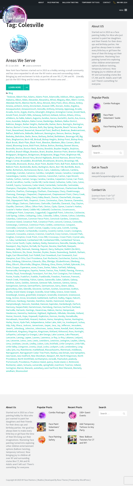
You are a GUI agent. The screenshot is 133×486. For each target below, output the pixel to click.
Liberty (81, 340)
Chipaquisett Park (19, 200)
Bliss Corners (67, 142)
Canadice (67, 172)
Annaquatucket (13, 108)
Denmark (26, 249)
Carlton (17, 179)
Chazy (62, 191)
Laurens (36, 337)
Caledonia (54, 169)
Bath (40, 127)
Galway (73, 279)
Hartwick (20, 310)
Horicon (53, 316)
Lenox (23, 340)
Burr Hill (60, 166)
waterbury (38, 368)
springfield (48, 364)
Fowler (16, 276)
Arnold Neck (79, 111)
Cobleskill (45, 209)
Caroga (33, 179)
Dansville (64, 243)
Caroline (50, 179)
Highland (41, 313)
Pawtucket (62, 358)
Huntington (77, 319)
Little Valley (11, 346)
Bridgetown (33, 154)
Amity (26, 105)
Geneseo (57, 282)
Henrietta (22, 313)
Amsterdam (35, 105)
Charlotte (10, 191)
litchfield (54, 343)
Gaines (40, 279)
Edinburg (16, 261)
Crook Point (31, 236)
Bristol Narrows (60, 157)
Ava (76, 118)
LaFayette (11, 334)
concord (58, 221)
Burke (34, 166)
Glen (20, 288)
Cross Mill (42, 236)
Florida (9, 273)
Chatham (41, 191)
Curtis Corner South (15, 243)
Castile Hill (36, 182)
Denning (35, 249)
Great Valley (49, 291)
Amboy (79, 102)
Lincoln (25, 343)
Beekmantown (78, 130)
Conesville (77, 221)
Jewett (9, 328)
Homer (9, 316)
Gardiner (10, 282)
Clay (73, 203)
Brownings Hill (71, 160)
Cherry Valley (24, 197)
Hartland (76, 307)
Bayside (58, 127)
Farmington (24, 270)
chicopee (76, 197)
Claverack (65, 203)
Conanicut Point (46, 221)
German (22, 285)
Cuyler (28, 243)
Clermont (19, 206)
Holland (79, 313)
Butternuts (18, 169)
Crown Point (65, 236)
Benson (60, 133)
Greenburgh (11, 294)
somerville (37, 364)
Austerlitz (62, 118)
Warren (20, 368)
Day (18, 246)
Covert (67, 230)
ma (17, 349)
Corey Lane (55, 227)
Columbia (80, 215)
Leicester (14, 340)
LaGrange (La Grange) (27, 334)
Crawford (49, 233)
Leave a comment (33, 65)
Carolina (41, 179)
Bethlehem (59, 136)
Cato (74, 182)
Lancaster (10, 337)
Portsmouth (12, 361)
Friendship (24, 279)
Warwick (29, 368)
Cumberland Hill (34, 239)
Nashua (54, 352)
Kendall (64, 328)
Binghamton (18, 139)
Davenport (11, 246)
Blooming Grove (20, 145)
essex (33, 267)
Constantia (22, 227)
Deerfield (61, 246)
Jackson (27, 325)
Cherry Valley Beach (40, 197)
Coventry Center (55, 230)
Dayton (24, 246)
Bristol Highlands (43, 157)
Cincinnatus (51, 200)
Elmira (59, 264)
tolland (77, 364)
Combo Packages (111, 103)
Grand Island (19, 291)
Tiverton (69, 364)
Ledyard (78, 337)
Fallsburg (71, 267)
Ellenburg (75, 261)
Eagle (8, 255)
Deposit (44, 249)
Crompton (20, 236)
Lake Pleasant (72, 334)
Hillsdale (62, 313)
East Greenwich (64, 255)
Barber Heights (30, 124)
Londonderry (71, 346)
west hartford (51, 368)
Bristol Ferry (28, 157)
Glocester (36, 288)
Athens (70, 115)
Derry (51, 249)
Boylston (74, 148)
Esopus (15, 267)
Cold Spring (11, 215)
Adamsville (54, 96)
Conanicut (74, 218)
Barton (9, 127)
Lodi (61, 346)
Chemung (10, 194)
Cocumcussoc (68, 209)
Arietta (31, 111)
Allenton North (29, 102)
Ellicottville (25, 264)
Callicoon (65, 169)
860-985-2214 (122, 2)
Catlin (68, 182)
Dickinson (17, 252)
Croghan (10, 236)
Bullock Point (12, 166)
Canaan (58, 172)
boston (19, 148)
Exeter (47, 267)
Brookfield (37, 160)
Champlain (21, 188)
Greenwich (63, 294)
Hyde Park (25, 322)
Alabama (10, 99)
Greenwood (74, 294)
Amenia (9, 105)
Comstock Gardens (59, 218)
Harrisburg (47, 307)
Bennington (49, 133)
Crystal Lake (78, 236)
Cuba (11, 239)
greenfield (31, 294)
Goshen (54, 288)
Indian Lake (50, 322)
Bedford (56, 130)
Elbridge (51, 261)
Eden (8, 261)
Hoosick (17, 316)
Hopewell (32, 316)
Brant (42, 151)
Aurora (53, 118)
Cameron (30, 172)
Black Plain (24, 142)
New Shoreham (38, 355)
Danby (44, 243)
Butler (9, 169)
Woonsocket (22, 371)
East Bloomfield (20, 255)
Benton (68, 133)
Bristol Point (75, 157)
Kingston (32, 331)
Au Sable (20, 118)
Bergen (76, 133)
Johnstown (40, 328)
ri (67, 361)
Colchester (79, 212)
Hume (50, 319)
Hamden (31, 300)
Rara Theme (62, 480)
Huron (16, 322)
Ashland (54, 115)
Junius (50, 328)
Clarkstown (34, 203)
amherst (18, 105)
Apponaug (69, 108)
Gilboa (71, 285)
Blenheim (55, 142)
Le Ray (54, 337)
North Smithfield (26, 358)
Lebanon (69, 337)
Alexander (33, 99)
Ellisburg (45, 264)
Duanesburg (62, 252)
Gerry (57, 285)
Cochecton (56, 209)
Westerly (77, 368)
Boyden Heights (61, 148)
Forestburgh (26, 273)
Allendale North (13, 102)
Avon (8, 121)
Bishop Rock (77, 139)
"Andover (11, 96)
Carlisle (9, 179)
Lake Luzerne (57, 334)
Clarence (68, 200)
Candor (22, 175)
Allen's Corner (77, 99)
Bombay (59, 145)
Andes (67, 105)
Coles (39, 215)
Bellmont (39, 133)
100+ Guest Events (84, 414)
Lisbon (40, 343)
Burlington (43, 166)
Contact (107, 2)
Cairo (46, 169)
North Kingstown (68, 355)
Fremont (75, 276)
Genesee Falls (45, 282)
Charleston (46, 188)
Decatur (52, 246)
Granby (9, 291)
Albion (18, 99)
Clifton (28, 206)
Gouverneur (64, 288)
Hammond (59, 300)
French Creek (12, 279)
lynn (13, 349)
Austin (71, 118)
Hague (68, 297)
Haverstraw (40, 310)
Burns (52, 166)
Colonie (63, 215)
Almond (46, 102)
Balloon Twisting (70, 2)
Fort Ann (48, 273)
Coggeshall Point (55, 212)
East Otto (20, 258)
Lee (7, 340)
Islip (8, 325)
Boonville (10, 148)
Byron (40, 169)
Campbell (49, 172)
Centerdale (50, 185)
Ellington (36, 264)
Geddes (25, 282)
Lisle (46, 343)
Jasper (47, 325)
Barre (59, 124)
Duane (53, 252)
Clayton (79, 203)
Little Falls (79, 343)
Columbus (10, 218)
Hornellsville (71, 316)
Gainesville (50, 279)
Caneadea (32, 175)
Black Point (35, 142)
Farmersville (11, 270)
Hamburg (21, 300)
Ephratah (75, 264)
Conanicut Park (30, 221)
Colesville (47, 215)
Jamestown (37, 325)
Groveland (31, 297)
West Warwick (65, 368)
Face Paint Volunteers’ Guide (111, 116)
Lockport (54, 346)
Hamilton (40, 300)
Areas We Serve (20, 60)
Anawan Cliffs (48, 105)
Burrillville (69, 166)
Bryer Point (40, 163)
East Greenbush (48, 255)
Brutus (31, 163)
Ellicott (15, 264)
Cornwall (10, 230)
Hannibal (35, 303)
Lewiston (54, 340)
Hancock (26, 303)
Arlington (50, 111)
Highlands (52, 313)
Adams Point (42, 96)
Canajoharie (78, 172)
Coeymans (29, 212)
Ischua (81, 322)
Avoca (82, 118)
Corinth (65, 227)
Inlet (59, 322)
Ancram (59, 105)
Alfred (53, 99)
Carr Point (78, 179)
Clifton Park (37, 206)
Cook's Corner (34, 227)
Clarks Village (12, 203)
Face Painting (53, 2)
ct (7, 239)
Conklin (48, 224)
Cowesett (10, 233)
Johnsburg (19, 328)
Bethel (50, 136)
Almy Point (56, 102)
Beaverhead (18, 130)
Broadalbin (26, 160)
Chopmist (33, 200)
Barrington (78, 124)
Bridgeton (22, 154)
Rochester (11, 364)
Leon (29, 340)
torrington (11, 368)
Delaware (10, 249)
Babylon (25, 121)
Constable (11, 227)
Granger (30, 291)
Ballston (10, 124)
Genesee (34, 282)
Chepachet (32, 194)
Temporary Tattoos (90, 2)
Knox (71, 331)
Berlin (28, 136)
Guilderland (42, 297)
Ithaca (19, 325)
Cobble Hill (34, 209)
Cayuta (17, 185)
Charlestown (58, 188)
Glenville (27, 288)
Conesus (67, 221)
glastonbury (11, 288)
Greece (59, 291)
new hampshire (77, 352)
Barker (52, 124)
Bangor (18, 124)
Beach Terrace (70, 127)
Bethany (42, 136)
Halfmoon (11, 300)
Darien (80, 243)
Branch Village (22, 151)
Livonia (32, 346)
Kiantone (79, 328)
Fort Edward (75, 273)
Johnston (29, 328)
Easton (74, 258)
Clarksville (45, 203)
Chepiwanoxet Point (61, 194)
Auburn (28, 118)
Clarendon (78, 200)
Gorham (46, 288)
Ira (63, 322)
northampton (41, 358)
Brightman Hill (73, 154)
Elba (44, 261)
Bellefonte (19, 133)
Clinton (47, 206)
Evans (40, 267)
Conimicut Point (36, 224)
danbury (36, 243)
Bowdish (48, 148)
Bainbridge (48, 121)
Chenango (21, 194)
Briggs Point (59, 154)
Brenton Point (61, 151)
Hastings (30, 310)
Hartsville (10, 310)
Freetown (65, 276)
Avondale (16, 121)
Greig (8, 297)
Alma (39, 102)
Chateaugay (30, 191)
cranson (30, 233)
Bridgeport (11, 154)
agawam (79, 96)
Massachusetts (52, 349)
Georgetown (12, 285)
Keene (57, 328)
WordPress (84, 480)
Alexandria (44, 99)
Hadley (61, 297)
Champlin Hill (34, 188)
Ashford (46, 115)
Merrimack (65, 349)
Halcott (76, 297)
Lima (8, 343)
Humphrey (58, 319)
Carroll (9, 182)
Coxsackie (21, 233)
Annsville (41, 108)
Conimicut (23, 224)
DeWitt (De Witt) (72, 249)
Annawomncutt (29, 108)
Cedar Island (38, 185)
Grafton (74, 288)
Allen (68, 99)
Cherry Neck (11, 197)
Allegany (61, 99)
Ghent (64, 285)
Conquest (70, 224)
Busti (77, 166)
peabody (73, 358)
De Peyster (43, 246)
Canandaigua (12, 175)
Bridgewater (46, 154)
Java (53, 325)
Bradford (10, 151)
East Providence (34, 258)
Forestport (38, 273)
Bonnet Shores (71, 145)
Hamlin (49, 300)
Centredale (73, 185)
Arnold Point (12, 115)
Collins (56, 215)
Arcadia (9, 111)
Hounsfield (23, 319)
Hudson (42, 319)
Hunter (67, 319)
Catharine (60, 182)
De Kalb (33, 246)
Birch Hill (29, 139)
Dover (29, 252)
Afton (71, 96)
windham (10, 371)
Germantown (48, 285)
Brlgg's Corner (12, 160)
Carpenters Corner (63, 179)
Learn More (16, 87)
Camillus (40, 172)
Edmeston (26, 261)
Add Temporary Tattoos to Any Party (86, 427)
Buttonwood (30, 169)
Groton (15, 297)
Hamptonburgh (13, 303)
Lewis (35, 340)
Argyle (24, 111)
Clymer (61, 206)
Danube (72, 243)
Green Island (70, 291)
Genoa (73, 282)
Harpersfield (22, 307)
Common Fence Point (38, 218)
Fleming (70, 270)
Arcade (78, 108)
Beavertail (29, 130)
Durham (81, 252)
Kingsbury (22, 331)
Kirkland (53, 331)
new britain (64, 352)
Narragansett (12, 352)
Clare (60, 200)
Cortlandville (31, 230)
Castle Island (48, 182)
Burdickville (25, 166)
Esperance (25, 267)
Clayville (10, 206)
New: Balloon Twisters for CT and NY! (86, 439)
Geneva (65, 282)
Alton (65, 102)
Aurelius (45, 118)
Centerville (62, 185)
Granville (39, 291)
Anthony (50, 108)
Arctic (17, 111)
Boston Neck (30, 148)
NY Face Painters (29, 480)
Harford (76, 303)
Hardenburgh (65, 303)
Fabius (54, 267)
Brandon (34, 151)
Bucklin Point (53, 163)
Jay (58, 325)
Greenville (52, 294)
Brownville (11, 163)
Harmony (10, 307)
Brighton (10, 157)
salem (19, 364)
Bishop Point (64, 139)
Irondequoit (71, 322)
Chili (8, 200)
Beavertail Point (43, 130)
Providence (24, 361)
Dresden (37, 252)
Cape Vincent (72, 175)
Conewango (11, 224)
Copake (45, 227)
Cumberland (20, 239)
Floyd (16, 273)
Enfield (66, 264)
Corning (73, 227)
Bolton (51, 145)
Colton (71, 215)
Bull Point (65, 163)
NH (57, 355)
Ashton (62, 115)
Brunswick (22, 163)
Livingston (23, 346)
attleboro (10, 118)
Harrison (57, 307)
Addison (64, 96)
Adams (31, 96)
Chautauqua (53, 191)
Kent (71, 328)
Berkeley (10, 136)
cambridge (11, 172)
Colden (21, 215)
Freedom (55, 276)
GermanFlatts (34, 285)
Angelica (75, 105)
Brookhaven (49, 160)
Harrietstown (35, 307)
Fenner (42, 270)
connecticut (59, 224)
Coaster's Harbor (73, 206)
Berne (34, 136)
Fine (56, 270)
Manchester (26, 349)
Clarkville (55, 203)
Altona (72, 102)
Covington (76, 230)
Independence (37, 322)
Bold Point (34, 145)
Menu (121, 10)
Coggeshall (40, 212)
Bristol (18, 157)
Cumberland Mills (51, 239)
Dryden (45, 252)
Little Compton (66, 343)
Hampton (69, 300)
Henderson (11, 313)
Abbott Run (21, 96)
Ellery (8, 264)
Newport (51, 355)
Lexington (64, 340)
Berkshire (19, 136)
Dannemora (53, 243)
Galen (58, 279)
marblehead (38, 349)
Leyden (73, 340)
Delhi (18, 249)
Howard (34, 319)
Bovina (40, 148)
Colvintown (21, 218)
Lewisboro (44, 340)
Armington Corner (64, 111)
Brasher (49, 151)
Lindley (32, 343)
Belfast (9, 133)
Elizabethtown (63, 261)
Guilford (53, 297)
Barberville (43, 124)
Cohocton (68, 212)
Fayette (34, 270)
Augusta (37, 118)
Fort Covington (60, 273)
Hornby (61, 316)
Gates (18, 282)
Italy (13, 325)
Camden (21, 172)
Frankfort (25, 276)
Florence (79, 270)
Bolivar (43, 145)
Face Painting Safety (113, 126)
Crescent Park (76, 233)
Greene (21, 294)
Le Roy (61, 337)
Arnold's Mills (25, 115)
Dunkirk (72, 252)
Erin (82, 264)
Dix (24, 252)
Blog (11, 93)
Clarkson (24, 203)
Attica (77, 115)
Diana (8, 252)
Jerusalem (76, 325)
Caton (81, 182)
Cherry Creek (78, 194)
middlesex (76, 349)
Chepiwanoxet (44, 194)
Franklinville (44, 276)
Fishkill (62, 270)
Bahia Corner (36, 121)
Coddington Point (14, 212)
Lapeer (28, 337)
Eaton (81, 258)
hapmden (53, 303)
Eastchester (64, 258)
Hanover (44, 303)
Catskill (9, 185)
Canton (61, 175)
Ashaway (37, 115)
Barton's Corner (21, 127)
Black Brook (12, 142)
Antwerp (59, 108)
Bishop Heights (49, 139)
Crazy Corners (61, 233)
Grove (22, 297)
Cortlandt (19, 230)
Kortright (79, 331)
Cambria (74, 169)
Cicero (42, 200)
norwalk (52, 358)
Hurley (9, 322)
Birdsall (37, 139)
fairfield (62, 267)
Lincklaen (16, 343)
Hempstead (68, 310)
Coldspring (30, 215)
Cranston (39, 233)
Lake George (44, 334)
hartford (67, 307)
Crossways (53, 236)
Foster (9, 276)
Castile (27, 182)
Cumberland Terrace (70, 239)
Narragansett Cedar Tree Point (34, 352)
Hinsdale (71, 313)
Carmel (25, 179)
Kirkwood (63, 331)
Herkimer (32, 313)
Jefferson (65, 325)
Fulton (33, 279)
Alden (25, 99)
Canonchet (52, 175)
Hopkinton (43, 316)
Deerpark (71, 246)
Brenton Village (76, 151)
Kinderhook (11, 331)
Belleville (29, 133)
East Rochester (50, 258)
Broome (59, 160)
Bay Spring (48, 127)
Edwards (36, 261)
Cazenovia (26, 185)
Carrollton (18, 182)
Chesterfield (65, 197)
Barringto (67, 124)
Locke (46, 346)
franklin (34, 276)
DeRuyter (59, 249)
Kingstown (43, 331)
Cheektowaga (72, 191)
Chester (54, 197)
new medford (23, 355)
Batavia (33, 127)
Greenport (41, 294)
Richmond (73, 361)
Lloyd (39, 346)
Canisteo (42, 175)
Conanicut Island (14, 221)
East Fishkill (34, 255)
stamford (59, 364)
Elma (52, 264)
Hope (24, 316)
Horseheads (11, 319)
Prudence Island (38, 361)
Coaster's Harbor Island (17, 209)
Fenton (49, 270)
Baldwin (58, 121)
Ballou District (70, 121)
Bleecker (46, 142)
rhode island (59, 361)
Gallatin (65, 279)
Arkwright (40, 111)
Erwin (8, 267)
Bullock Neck (77, 163)
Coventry (42, 230)
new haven (11, 355)
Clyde (54, 206)
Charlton (20, 191)
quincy (50, 361)
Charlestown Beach (74, 188)
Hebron (50, 310)
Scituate (27, 364)
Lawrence (45, 337)
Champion (11, 188)
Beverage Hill (72, 136)
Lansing (20, 337)
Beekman (65, 130)
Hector (58, 310)
